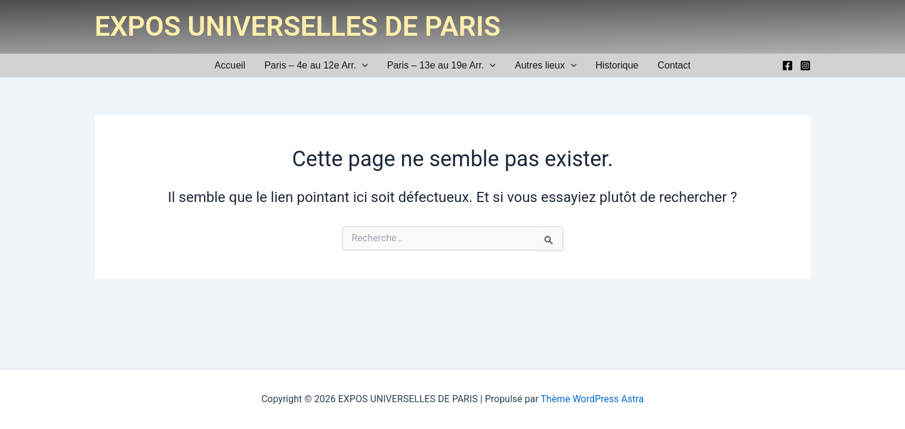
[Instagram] (805, 65)
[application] (362, 65)
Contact (673, 65)
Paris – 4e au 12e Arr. (315, 65)
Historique (616, 65)
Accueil (230, 65)
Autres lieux (545, 65)
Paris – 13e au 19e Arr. (441, 65)
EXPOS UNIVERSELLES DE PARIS (298, 26)
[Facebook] (787, 65)
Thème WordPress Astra (592, 399)
